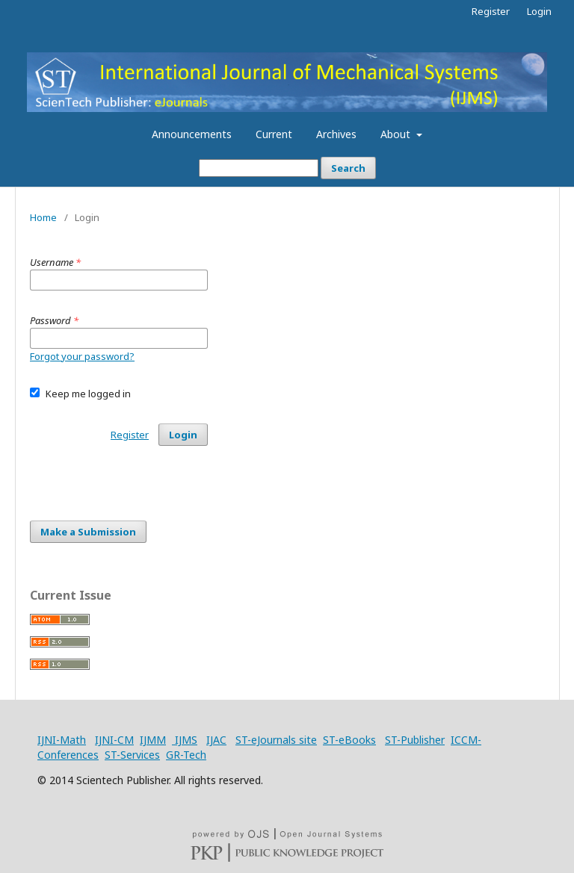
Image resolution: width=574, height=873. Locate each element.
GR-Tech (186, 755)
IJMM (153, 740)
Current (274, 134)
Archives (336, 134)
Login (539, 11)
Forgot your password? (82, 356)
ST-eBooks (349, 740)
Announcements (192, 134)
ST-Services (132, 755)
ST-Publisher (415, 740)
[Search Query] (258, 168)
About (396, 134)
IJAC (216, 740)
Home (43, 217)
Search (348, 168)
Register (491, 11)
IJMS (184, 740)
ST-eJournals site (276, 740)
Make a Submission (88, 531)
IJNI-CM (114, 740)
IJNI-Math (61, 740)
